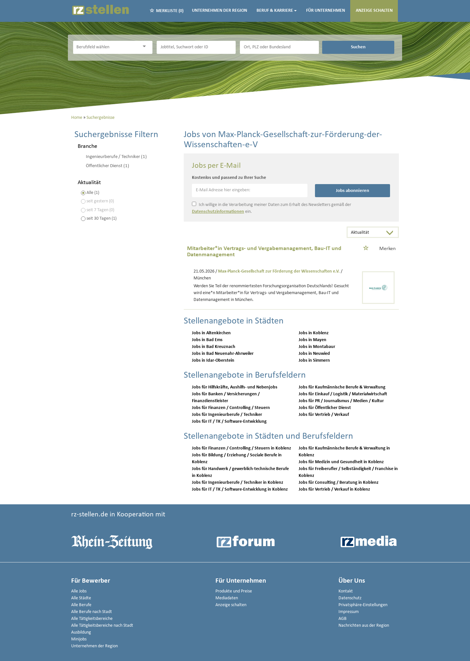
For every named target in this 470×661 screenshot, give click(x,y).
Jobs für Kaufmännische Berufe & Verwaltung (342, 387)
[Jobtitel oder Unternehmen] (196, 47)
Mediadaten (226, 598)
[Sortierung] (366, 233)
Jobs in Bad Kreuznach (213, 346)
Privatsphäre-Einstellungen (362, 605)
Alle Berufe (81, 605)
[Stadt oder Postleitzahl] (279, 47)
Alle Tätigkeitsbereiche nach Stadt (102, 625)
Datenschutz (350, 598)
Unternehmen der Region (219, 10)
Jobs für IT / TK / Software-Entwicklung (229, 421)
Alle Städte (81, 598)
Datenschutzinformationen (218, 211)
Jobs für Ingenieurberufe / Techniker (227, 414)
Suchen (358, 47)
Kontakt (345, 591)
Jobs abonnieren (352, 190)
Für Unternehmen (325, 10)
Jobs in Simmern (314, 360)
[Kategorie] (106, 47)
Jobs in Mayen (312, 340)
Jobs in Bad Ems (207, 340)
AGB (342, 618)
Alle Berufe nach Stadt (91, 611)
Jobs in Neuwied (314, 353)
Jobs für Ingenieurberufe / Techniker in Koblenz (237, 482)
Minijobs (78, 639)
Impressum (348, 611)
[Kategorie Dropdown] (145, 46)
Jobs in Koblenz (314, 333)
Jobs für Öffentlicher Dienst (325, 407)
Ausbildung (81, 632)
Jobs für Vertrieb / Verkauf (324, 414)
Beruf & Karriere (277, 10)
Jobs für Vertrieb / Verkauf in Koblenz (334, 489)
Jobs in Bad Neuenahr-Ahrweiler (223, 353)
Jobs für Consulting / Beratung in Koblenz (339, 482)
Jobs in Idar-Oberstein (213, 360)
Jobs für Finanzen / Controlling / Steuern (231, 407)
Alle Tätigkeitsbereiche (92, 618)
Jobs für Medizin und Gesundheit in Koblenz (341, 462)
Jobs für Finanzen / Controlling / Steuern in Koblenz (241, 448)
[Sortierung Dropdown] (391, 233)
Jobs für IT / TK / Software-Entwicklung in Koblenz (240, 489)
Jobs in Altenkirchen (211, 333)
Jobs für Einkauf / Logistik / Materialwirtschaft (343, 394)
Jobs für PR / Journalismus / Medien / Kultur (341, 401)
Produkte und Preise (233, 591)
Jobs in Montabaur (317, 346)
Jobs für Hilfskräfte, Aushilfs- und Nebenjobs (234, 387)
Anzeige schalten (374, 10)
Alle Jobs (78, 591)
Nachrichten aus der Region (363, 625)
